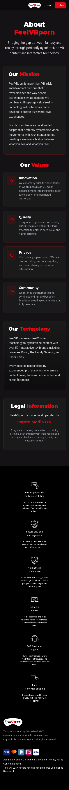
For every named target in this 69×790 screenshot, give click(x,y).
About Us (8, 759)
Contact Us (20, 759)
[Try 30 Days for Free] (60, 5)
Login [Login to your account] (49, 5)
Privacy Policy (56, 759)
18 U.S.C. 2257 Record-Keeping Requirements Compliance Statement (33, 769)
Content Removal (12, 763)
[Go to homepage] (34, 5)
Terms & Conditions (37, 759)
